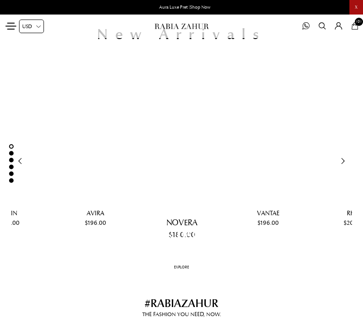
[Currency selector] (31, 26)
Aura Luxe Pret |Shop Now (185, 7)
